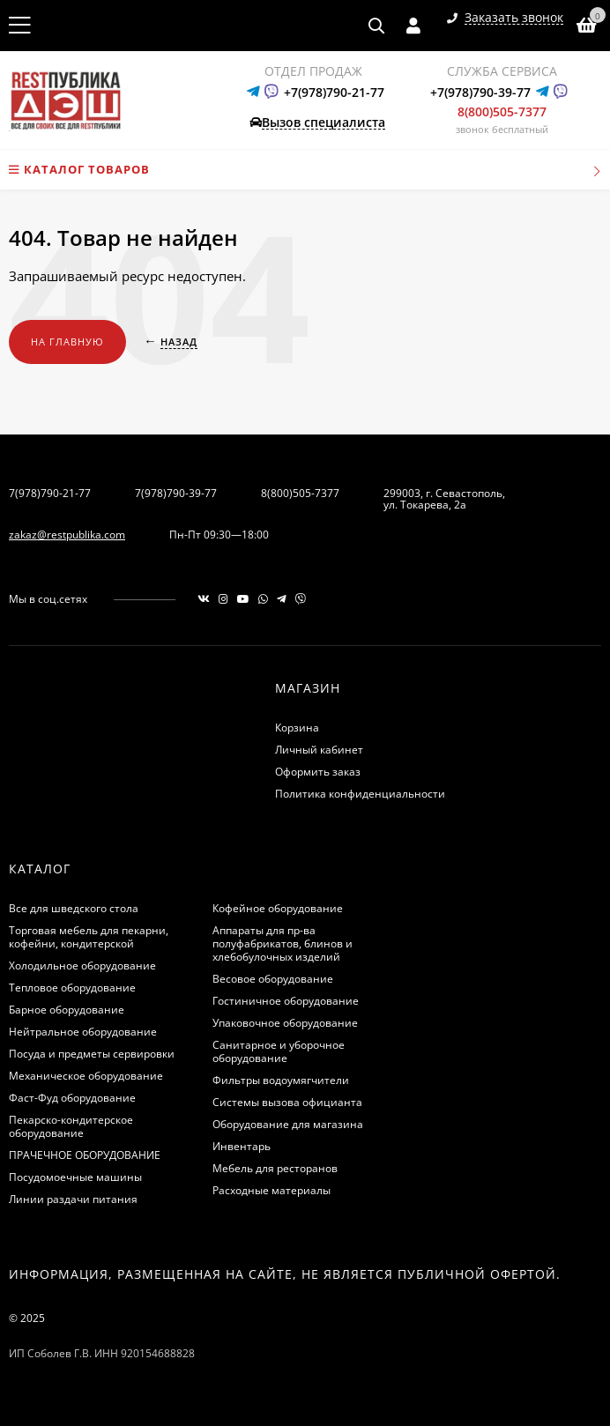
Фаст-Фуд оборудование (72, 1097)
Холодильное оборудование (82, 965)
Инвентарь (241, 1146)
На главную (67, 341)
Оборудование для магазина (287, 1124)
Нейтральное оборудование (83, 1031)
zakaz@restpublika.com (67, 534)
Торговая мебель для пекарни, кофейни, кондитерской (88, 937)
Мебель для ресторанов (275, 1168)
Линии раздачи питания (73, 1199)
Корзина (297, 727)
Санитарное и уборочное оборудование (278, 1051)
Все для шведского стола (73, 908)
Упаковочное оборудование (285, 1022)
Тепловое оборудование (72, 987)
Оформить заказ (318, 771)
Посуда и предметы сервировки (92, 1053)
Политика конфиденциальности (360, 793)
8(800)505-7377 (502, 111)
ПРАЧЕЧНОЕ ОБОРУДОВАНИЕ (84, 1154)
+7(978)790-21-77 (334, 92)
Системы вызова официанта (287, 1102)
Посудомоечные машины (75, 1177)
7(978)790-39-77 (176, 493)
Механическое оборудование (86, 1075)
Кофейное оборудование (277, 908)
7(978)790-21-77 (50, 493)
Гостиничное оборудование (285, 1000)
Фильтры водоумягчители (280, 1080)
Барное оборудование (66, 1009)
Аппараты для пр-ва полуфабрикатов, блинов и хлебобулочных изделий (282, 943)
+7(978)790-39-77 (480, 92)
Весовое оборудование (272, 978)
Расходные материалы (271, 1190)
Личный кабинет (319, 749)
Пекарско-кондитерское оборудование (71, 1126)
